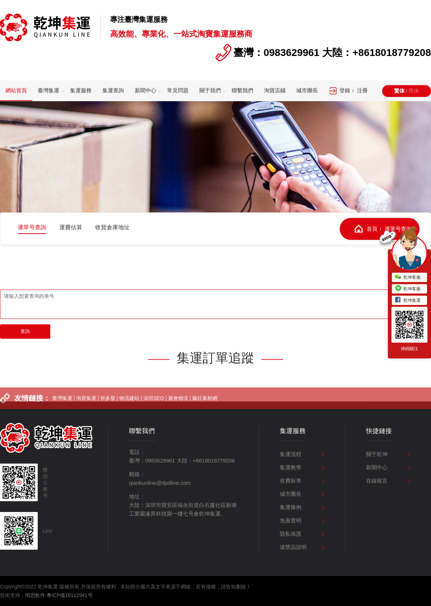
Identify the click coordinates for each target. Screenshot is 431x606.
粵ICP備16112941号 (70, 595)
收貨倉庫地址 (112, 227)
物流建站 (129, 402)
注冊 (362, 91)
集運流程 (290, 454)
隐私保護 (290, 534)
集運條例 (290, 507)
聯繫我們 (242, 91)
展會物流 (178, 402)
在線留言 (377, 481)
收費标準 (290, 481)
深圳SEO (153, 402)
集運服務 (81, 91)
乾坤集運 (408, 300)
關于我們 (210, 91)
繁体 (399, 91)
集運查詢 (113, 91)
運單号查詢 (32, 227)
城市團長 (307, 91)
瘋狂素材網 (204, 402)
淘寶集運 (86, 402)
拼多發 (107, 402)
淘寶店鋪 (275, 91)
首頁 (372, 228)
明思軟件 (35, 595)
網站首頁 (16, 91)
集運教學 (290, 467)
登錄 (344, 91)
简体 (413, 91)
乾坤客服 (408, 277)
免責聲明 (290, 520)
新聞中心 (145, 91)
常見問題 (178, 91)
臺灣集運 (48, 91)
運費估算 (70, 227)
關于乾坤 (377, 454)
